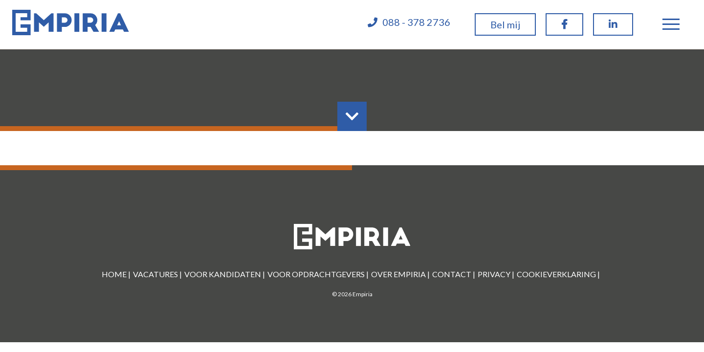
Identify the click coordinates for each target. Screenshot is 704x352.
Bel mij (505, 24)
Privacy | (496, 274)
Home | (116, 274)
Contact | (453, 274)
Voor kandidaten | (224, 274)
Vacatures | (157, 274)
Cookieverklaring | (558, 274)
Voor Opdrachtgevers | (318, 274)
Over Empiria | (400, 274)
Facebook (564, 33)
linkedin (613, 33)
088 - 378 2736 (416, 22)
